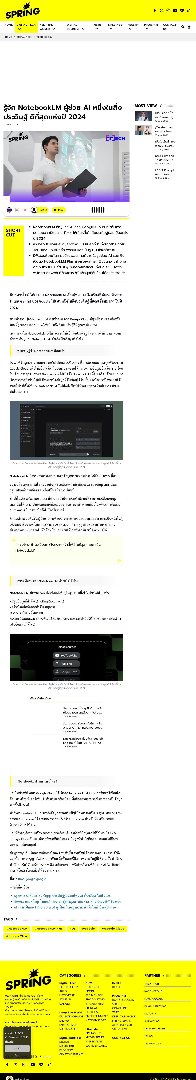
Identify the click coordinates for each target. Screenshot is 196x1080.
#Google (88, 929)
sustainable (68, 1029)
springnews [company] (153, 1021)
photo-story (95, 999)
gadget (64, 1004)
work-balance (96, 1046)
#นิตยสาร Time (16, 936)
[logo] (22, 10)
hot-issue (93, 987)
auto (63, 991)
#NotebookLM (16, 929)
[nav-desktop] (9, 25)
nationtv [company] (151, 1014)
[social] (155, 10)
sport (90, 991)
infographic (95, 1004)
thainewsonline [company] (156, 1028)
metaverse (67, 995)
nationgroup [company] (154, 991)
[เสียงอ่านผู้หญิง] (39, 210)
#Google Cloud (113, 929)
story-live (120, 1029)
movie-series (95, 1037)
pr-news (92, 1008)
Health (116, 983)
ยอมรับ (17, 1048)
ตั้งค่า (17, 1055)
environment (69, 1025)
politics (92, 1012)
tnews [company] (149, 1036)
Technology (44, 37)
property (66, 1050)
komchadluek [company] (154, 999)
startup (65, 999)
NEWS (89, 983)
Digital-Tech (24, 37)
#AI (72, 929)
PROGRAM (119, 996)
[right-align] (182, 27)
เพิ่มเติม (9, 1041)
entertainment (97, 1016)
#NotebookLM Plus (48, 929)
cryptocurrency (71, 1054)
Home (8, 37)
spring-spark (121, 1021)
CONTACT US (121, 1038)
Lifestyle (92, 1029)
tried (116, 1012)
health (117, 987)
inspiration (94, 1042)
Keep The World (70, 1012)
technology (68, 987)
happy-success (123, 1000)
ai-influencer (122, 1025)
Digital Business (70, 1038)
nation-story (96, 1020)
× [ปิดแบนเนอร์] (28, 1029)
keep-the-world (124, 1016)
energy (64, 1021)
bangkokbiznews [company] (156, 1006)
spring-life (93, 1033)
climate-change (71, 1016)
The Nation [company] (152, 984)
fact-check (94, 995)
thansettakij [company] (154, 1043)
